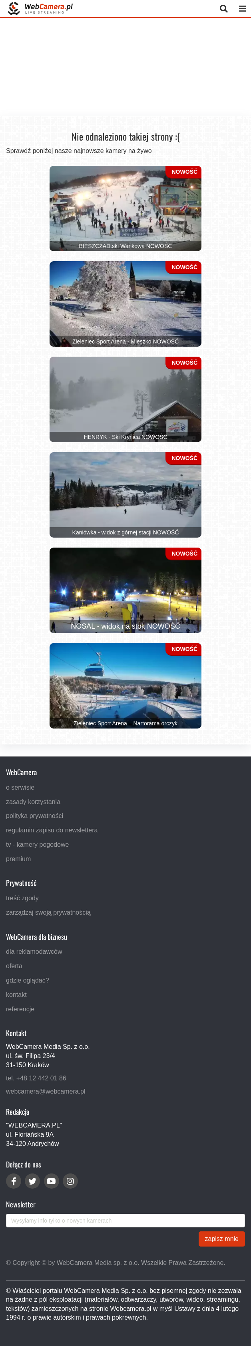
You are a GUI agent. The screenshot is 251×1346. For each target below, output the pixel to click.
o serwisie (20, 787)
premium (18, 858)
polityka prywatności (34, 815)
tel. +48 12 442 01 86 (36, 1077)
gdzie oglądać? (27, 980)
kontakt (16, 994)
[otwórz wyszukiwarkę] (223, 8)
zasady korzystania (33, 801)
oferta (14, 966)
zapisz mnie (222, 1238)
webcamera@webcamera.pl (46, 1091)
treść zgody (22, 898)
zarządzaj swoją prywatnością (48, 912)
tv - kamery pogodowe (37, 844)
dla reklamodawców (34, 951)
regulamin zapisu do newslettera (52, 830)
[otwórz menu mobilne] (242, 8)
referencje (20, 1008)
